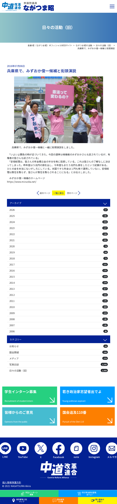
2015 (58, 276)
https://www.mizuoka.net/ (21, 181)
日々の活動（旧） (58, 370)
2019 (58, 252)
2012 (58, 295)
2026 (58, 210)
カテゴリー (16, 339)
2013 (58, 289)
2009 (58, 313)
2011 (58, 301)
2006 (58, 331)
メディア (58, 358)
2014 (58, 282)
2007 (58, 325)
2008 (58, 319)
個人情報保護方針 (11, 482)
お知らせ (58, 346)
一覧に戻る (58, 193)
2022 (58, 234)
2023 (58, 228)
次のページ (72, 193)
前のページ (45, 193)
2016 (58, 270)
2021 (58, 240)
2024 (58, 222)
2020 (58, 246)
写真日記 (58, 364)
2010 (58, 307)
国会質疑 (58, 352)
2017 (58, 264)
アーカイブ (15, 203)
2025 (58, 216)
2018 (58, 258)
